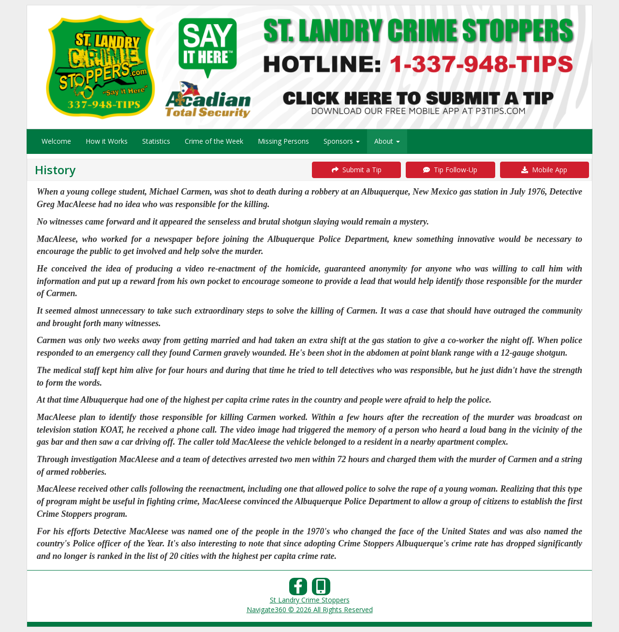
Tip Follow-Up (450, 169)
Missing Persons (283, 141)
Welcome (56, 141)
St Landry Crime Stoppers (310, 599)
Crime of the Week (214, 141)
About (387, 141)
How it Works (107, 141)
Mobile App (544, 169)
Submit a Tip (357, 169)
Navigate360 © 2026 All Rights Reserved (310, 609)
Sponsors (342, 141)
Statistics (156, 141)
